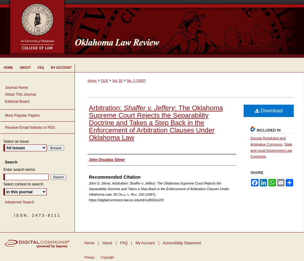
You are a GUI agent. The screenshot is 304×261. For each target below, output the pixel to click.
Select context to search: (23, 184)
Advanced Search (19, 202)
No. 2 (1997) (136, 80)
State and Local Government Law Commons (271, 150)
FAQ (124, 243)
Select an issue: (16, 141)
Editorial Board (17, 101)
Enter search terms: (19, 169)
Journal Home (16, 87)
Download (269, 110)
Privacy (90, 257)
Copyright (107, 257)
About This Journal (20, 94)
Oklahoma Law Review (187, 29)
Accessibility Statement (182, 243)
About (107, 243)
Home (92, 80)
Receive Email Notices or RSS (30, 127)
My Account (145, 243)
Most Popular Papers (22, 115)
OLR (104, 80)
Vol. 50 (117, 80)
